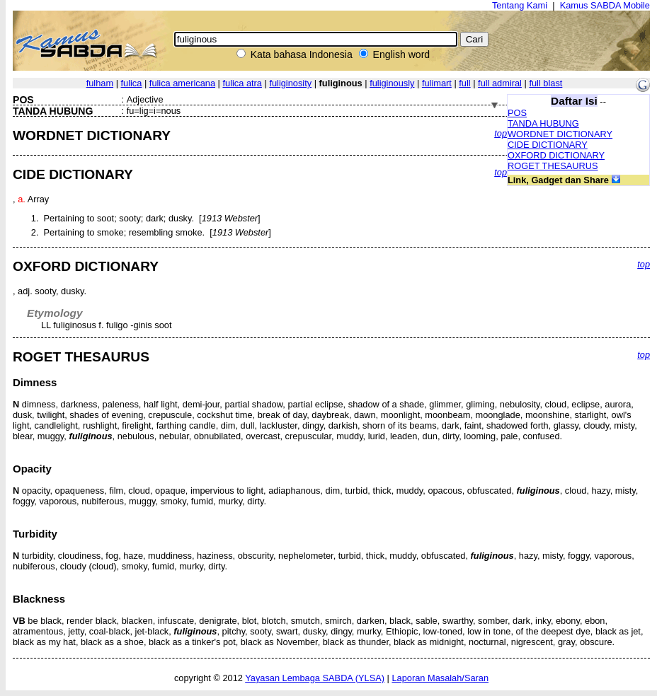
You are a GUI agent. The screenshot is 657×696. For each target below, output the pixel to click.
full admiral (500, 83)
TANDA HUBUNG (543, 123)
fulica (131, 83)
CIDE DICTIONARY (548, 144)
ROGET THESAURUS (553, 166)
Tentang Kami (519, 5)
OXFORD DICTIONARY (556, 155)
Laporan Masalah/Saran (440, 678)
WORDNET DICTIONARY (560, 134)
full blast (545, 83)
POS (517, 113)
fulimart (437, 83)
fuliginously (392, 83)
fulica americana (182, 83)
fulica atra (241, 83)
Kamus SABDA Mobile (605, 5)
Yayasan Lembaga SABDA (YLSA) (314, 678)
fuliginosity (290, 83)
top (500, 133)
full (464, 83)
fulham (99, 83)
